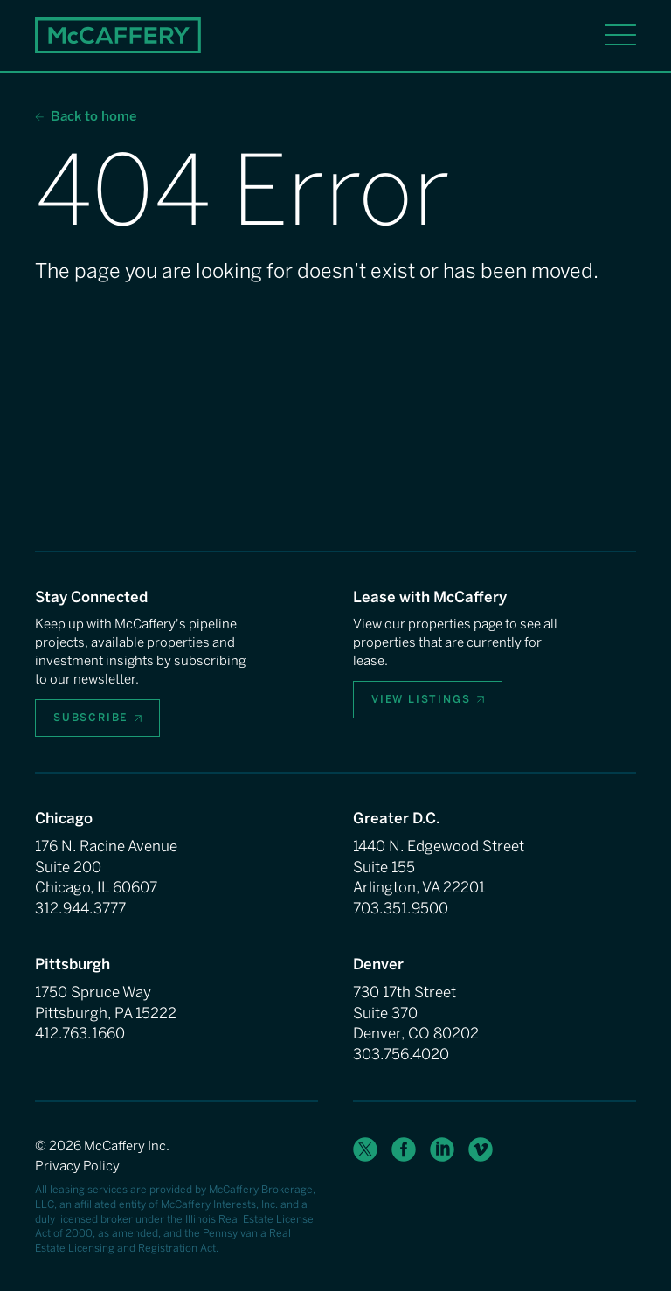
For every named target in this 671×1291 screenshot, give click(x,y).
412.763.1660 (80, 1033)
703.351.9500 (400, 908)
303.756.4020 (401, 1054)
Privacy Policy (77, 1166)
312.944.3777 (80, 908)
